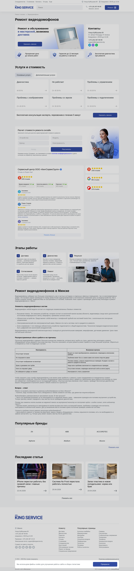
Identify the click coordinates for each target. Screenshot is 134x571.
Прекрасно (105, 564)
